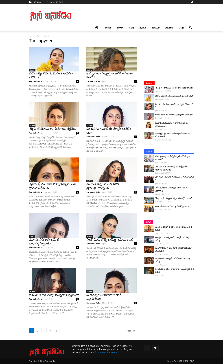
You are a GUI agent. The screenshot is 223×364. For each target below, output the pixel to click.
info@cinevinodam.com (105, 352)
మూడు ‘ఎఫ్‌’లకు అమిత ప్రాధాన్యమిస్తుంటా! (44, 241)
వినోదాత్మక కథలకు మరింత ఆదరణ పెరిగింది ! (174, 96)
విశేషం (181, 27)
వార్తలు (108, 27)
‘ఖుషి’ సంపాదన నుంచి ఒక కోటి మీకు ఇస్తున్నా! (174, 87)
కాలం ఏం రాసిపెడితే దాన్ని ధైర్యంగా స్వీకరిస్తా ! (174, 114)
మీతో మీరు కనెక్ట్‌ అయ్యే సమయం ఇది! (110, 239)
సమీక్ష (131, 27)
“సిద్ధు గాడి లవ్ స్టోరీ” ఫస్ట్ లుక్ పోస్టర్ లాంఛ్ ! (173, 198)
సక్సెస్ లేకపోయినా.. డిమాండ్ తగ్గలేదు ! (53, 129)
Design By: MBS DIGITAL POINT (180, 361)
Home (31, 36)
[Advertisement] (137, 16)
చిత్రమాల (169, 27)
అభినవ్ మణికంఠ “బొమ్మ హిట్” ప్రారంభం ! (172, 206)
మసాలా (119, 27)
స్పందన (142, 27)
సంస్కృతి (155, 27)
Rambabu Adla (35, 81)
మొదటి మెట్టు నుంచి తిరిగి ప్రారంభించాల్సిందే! (102, 186)
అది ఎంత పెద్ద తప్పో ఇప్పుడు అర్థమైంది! (54, 295)
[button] (190, 27)
